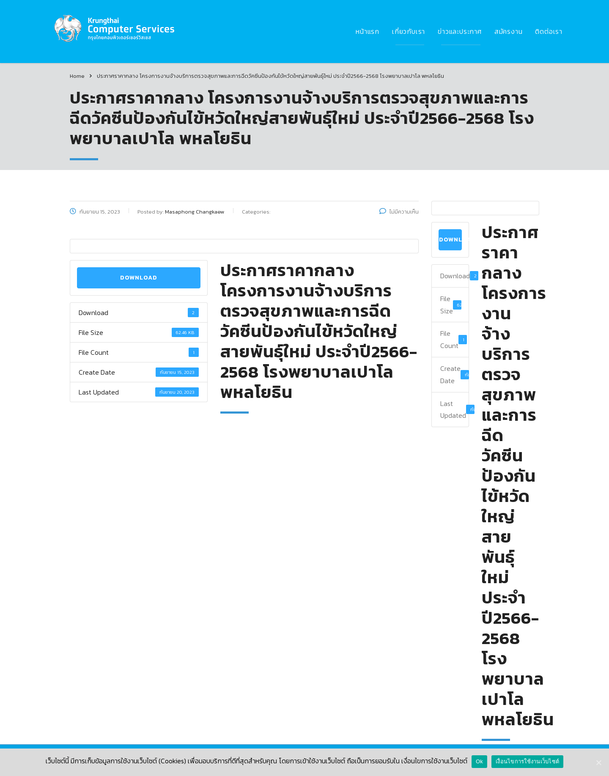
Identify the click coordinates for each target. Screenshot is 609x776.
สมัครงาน (508, 31)
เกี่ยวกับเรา (408, 31)
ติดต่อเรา (548, 31)
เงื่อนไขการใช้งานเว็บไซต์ (527, 761)
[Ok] (598, 762)
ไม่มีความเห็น (399, 212)
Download (138, 277)
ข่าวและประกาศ (460, 31)
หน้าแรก (367, 31)
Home (77, 76)
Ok (479, 761)
